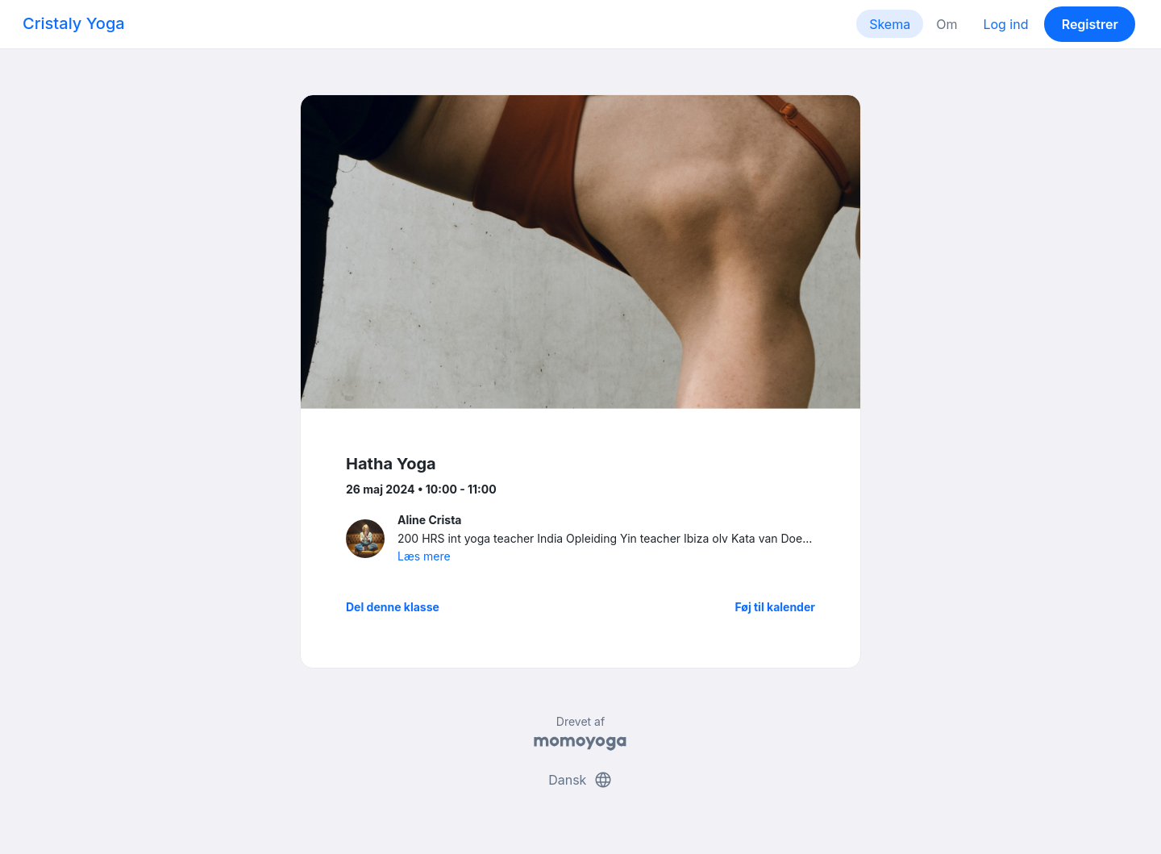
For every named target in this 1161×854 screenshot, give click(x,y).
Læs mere (424, 556)
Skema (889, 24)
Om (946, 24)
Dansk (580, 779)
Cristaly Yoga (74, 23)
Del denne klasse (392, 607)
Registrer (1090, 24)
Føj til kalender (774, 607)
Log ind (1005, 24)
